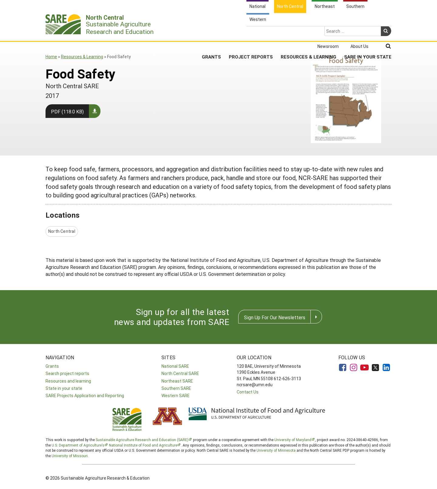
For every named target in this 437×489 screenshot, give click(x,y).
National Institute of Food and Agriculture (143, 445)
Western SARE (175, 395)
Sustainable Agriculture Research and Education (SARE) (142, 439)
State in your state (64, 388)
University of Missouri (70, 455)
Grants (211, 33)
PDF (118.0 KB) (67, 111)
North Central (61, 231)
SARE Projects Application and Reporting (85, 395)
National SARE (175, 366)
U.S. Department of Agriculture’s (78, 445)
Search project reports (67, 373)
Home (51, 56)
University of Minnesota (276, 450)
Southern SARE (176, 388)
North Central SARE (180, 373)
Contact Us (248, 392)
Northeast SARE (177, 381)
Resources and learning (68, 381)
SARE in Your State (367, 33)
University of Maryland (292, 439)
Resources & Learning (308, 33)
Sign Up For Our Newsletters (274, 317)
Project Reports (251, 33)
